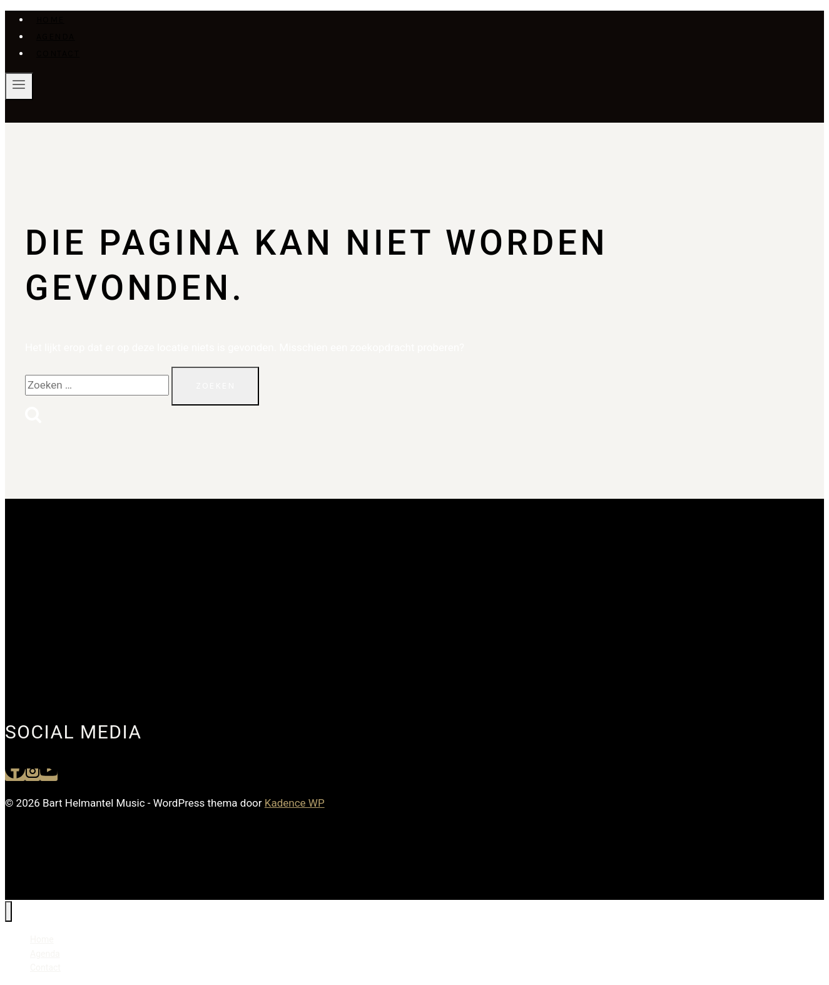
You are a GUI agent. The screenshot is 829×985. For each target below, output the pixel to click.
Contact (58, 53)
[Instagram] (32, 774)
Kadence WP (295, 803)
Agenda (55, 36)
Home (50, 19)
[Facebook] (15, 774)
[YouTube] (49, 774)
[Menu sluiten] (8, 911)
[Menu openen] (19, 86)
